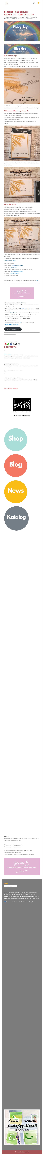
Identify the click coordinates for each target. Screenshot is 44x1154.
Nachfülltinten (17, 845)
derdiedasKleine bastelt (11, 17)
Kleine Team (13, 312)
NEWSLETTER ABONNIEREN (12, 324)
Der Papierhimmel (15, 273)
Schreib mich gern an (25, 308)
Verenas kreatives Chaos (10, 260)
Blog (21, 322)
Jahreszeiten (17, 18)
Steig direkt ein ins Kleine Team (13, 329)
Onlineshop (23, 303)
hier (37, 280)
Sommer (23, 18)
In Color (12, 18)
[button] (6, 344)
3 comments (29, 18)
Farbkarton (8, 845)
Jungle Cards (14, 267)
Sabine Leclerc (7, 354)
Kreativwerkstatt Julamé (17, 265)
